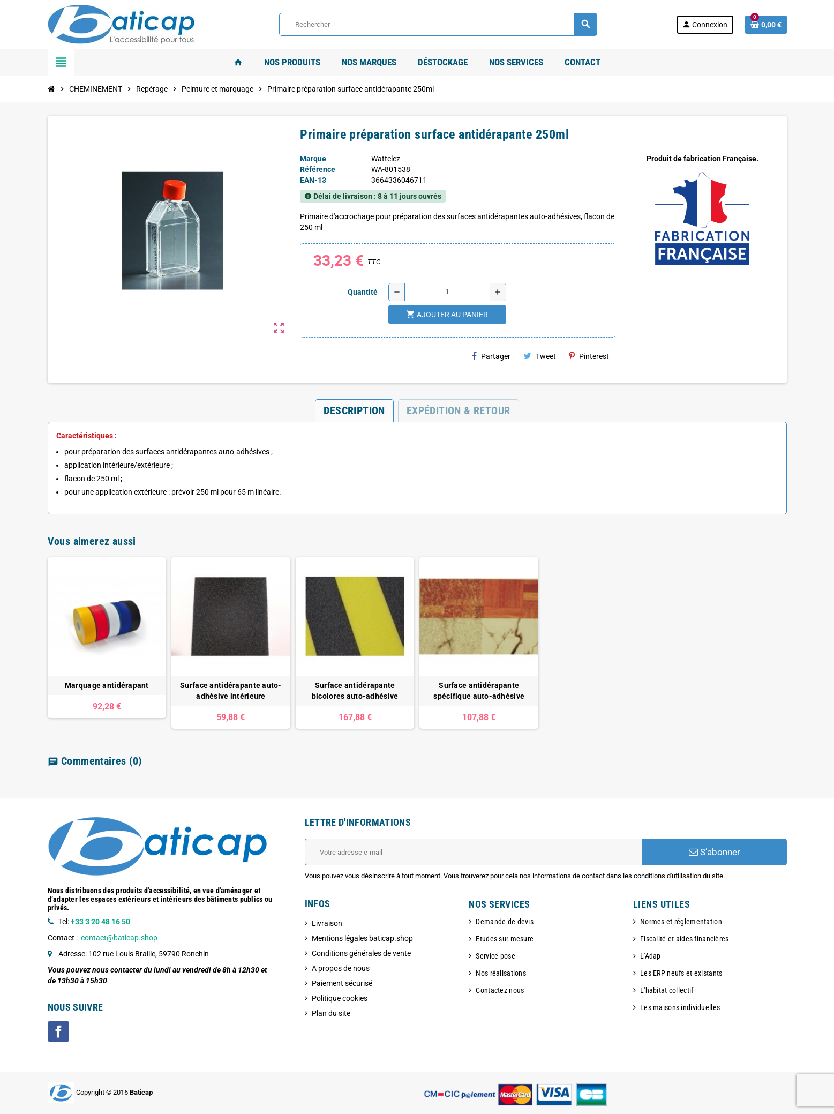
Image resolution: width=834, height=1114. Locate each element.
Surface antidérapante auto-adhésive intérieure (231, 690)
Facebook (58, 1031)
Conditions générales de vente (361, 953)
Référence (317, 169)
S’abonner (714, 852)
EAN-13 (313, 180)
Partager (491, 356)
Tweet (539, 356)
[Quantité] (447, 292)
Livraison (327, 923)
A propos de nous (341, 968)
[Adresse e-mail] (473, 852)
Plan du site (331, 1013)
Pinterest (589, 356)
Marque (313, 158)
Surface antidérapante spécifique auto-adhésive (478, 690)
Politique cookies (339, 998)
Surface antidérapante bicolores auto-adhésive (355, 690)
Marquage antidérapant (107, 685)
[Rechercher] (438, 24)
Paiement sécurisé (342, 983)
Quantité (363, 292)
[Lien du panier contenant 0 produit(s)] (766, 25)
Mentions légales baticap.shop (362, 938)
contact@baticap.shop (119, 937)
